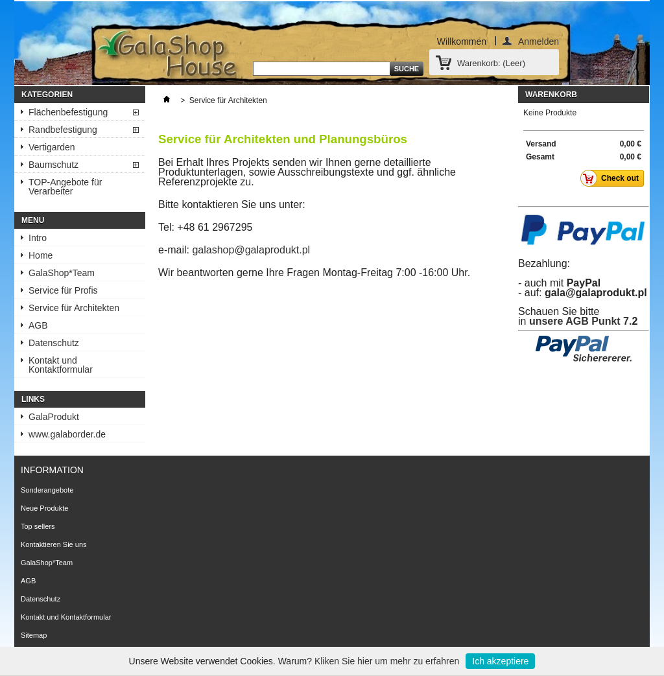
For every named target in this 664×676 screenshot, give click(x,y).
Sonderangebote (47, 490)
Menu (32, 220)
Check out (613, 178)
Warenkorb (551, 94)
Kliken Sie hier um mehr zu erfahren (386, 661)
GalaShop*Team (62, 273)
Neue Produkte (44, 508)
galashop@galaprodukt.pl (251, 249)
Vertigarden (52, 147)
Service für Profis (63, 290)
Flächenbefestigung (68, 112)
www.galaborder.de (67, 434)
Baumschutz (53, 164)
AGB (38, 325)
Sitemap (34, 635)
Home (41, 255)
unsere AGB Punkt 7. (580, 321)
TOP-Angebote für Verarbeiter (65, 186)
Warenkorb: (491, 63)
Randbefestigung (63, 129)
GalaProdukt (54, 417)
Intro (38, 238)
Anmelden (538, 40)
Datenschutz (54, 343)
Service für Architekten (74, 308)
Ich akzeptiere (500, 661)
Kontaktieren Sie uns (54, 544)
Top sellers (38, 526)
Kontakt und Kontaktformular (61, 365)
